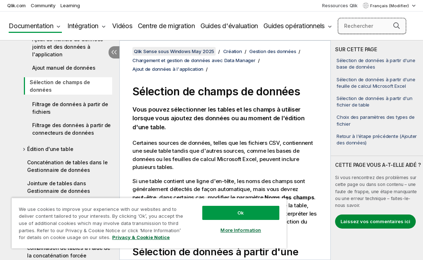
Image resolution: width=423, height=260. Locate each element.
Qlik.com (16, 5)
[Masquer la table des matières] (114, 52)
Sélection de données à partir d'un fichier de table (375, 101)
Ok (215, 207)
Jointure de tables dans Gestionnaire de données (58, 187)
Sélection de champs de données (60, 86)
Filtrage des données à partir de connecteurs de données (71, 129)
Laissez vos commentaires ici (375, 221)
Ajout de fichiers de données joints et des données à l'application (67, 46)
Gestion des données (272, 51)
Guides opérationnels (294, 26)
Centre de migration (166, 26)
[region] (134, 220)
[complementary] (377, 150)
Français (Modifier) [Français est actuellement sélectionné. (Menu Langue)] (390, 5)
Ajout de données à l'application (167, 69)
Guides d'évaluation (229, 26)
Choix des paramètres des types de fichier (376, 120)
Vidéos (122, 26)
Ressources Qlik (339, 5)
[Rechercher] (372, 26)
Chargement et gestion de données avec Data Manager (193, 60)
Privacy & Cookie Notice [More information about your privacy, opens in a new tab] (70, 239)
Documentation (31, 26)
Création (232, 51)
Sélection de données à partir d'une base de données (376, 63)
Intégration (82, 26)
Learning (70, 5)
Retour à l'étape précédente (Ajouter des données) (377, 139)
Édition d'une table (50, 149)
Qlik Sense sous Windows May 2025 (174, 51)
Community (43, 5)
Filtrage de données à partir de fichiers (70, 108)
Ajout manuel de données (63, 68)
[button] (396, 25)
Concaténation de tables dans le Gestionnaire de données (67, 166)
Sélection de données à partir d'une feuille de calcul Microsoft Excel (376, 83)
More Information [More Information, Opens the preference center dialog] (215, 225)
